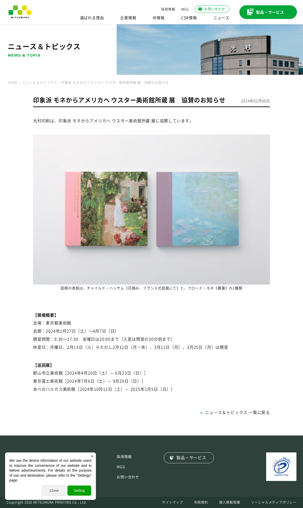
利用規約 (201, 502)
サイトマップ (172, 502)
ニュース (221, 18)
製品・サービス (191, 458)
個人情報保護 (229, 502)
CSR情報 (189, 18)
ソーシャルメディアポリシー (273, 502)
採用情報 (168, 9)
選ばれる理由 (92, 18)
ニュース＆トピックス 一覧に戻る (237, 412)
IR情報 (159, 18)
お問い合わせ (128, 477)
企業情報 (128, 18)
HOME (13, 82)
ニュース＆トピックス (39, 82)
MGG (185, 9)
